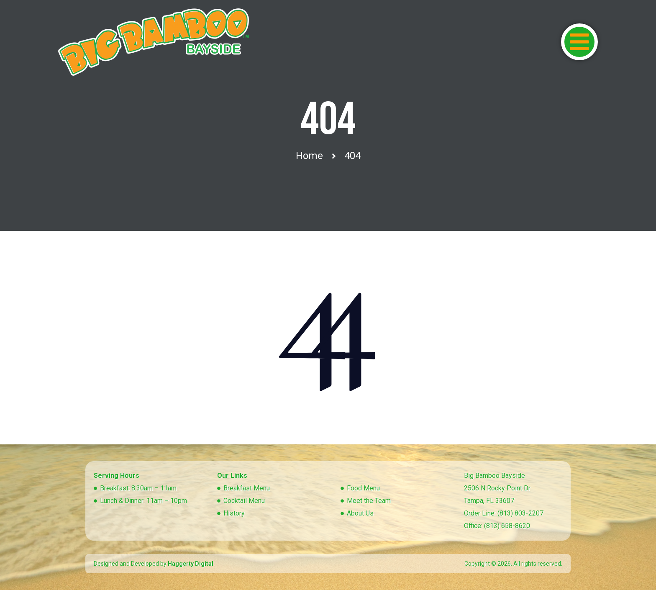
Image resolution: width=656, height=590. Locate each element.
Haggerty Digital (190, 563)
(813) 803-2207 (520, 513)
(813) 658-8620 (507, 526)
